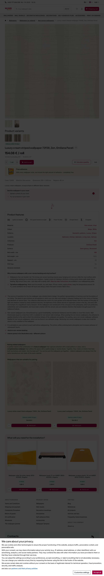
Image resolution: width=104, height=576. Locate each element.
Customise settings (81, 572)
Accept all (97, 572)
